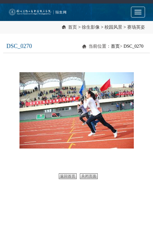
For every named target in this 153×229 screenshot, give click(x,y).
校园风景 (113, 27)
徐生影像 (91, 27)
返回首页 (67, 176)
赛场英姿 (136, 27)
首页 (72, 27)
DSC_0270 (133, 46)
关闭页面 (88, 176)
